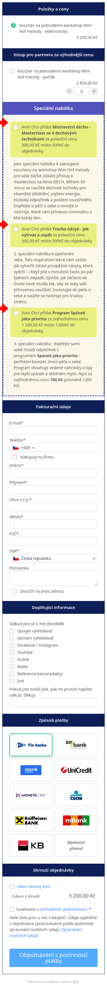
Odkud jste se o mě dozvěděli (36, 623)
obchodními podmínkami (63, 909)
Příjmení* (18, 482)
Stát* (14, 551)
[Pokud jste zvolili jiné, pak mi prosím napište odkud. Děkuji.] (53, 702)
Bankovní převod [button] (76, 845)
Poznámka (19, 568)
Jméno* (16, 465)
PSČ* (14, 533)
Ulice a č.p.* (20, 499)
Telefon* (17, 440)
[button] (31, 744)
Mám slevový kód (33, 886)
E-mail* (16, 423)
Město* (16, 516)
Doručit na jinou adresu (41, 591)
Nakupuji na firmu (36, 457)
